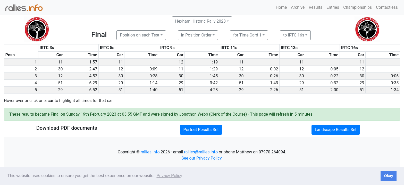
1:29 (214, 69)
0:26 (274, 75)
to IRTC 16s (293, 35)
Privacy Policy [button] (169, 175)
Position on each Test (139, 35)
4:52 (93, 75)
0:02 (274, 69)
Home (281, 7)
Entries (332, 7)
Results (315, 7)
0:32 (334, 82)
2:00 (334, 89)
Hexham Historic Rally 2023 (200, 21)
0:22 (334, 75)
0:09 (153, 69)
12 (181, 62)
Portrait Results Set (200, 129)
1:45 (214, 75)
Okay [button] (388, 176)
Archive (298, 7)
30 (60, 69)
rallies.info (150, 152)
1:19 (214, 62)
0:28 (153, 75)
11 (60, 62)
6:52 (93, 89)
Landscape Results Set (336, 129)
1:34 (395, 89)
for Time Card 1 (247, 35)
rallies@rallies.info (201, 152)
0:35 (395, 82)
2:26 (274, 89)
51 (60, 82)
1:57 (93, 62)
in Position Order (196, 35)
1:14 (153, 82)
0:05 (334, 69)
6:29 (93, 82)
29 (121, 82)
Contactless (387, 7)
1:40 (153, 89)
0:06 (395, 75)
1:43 (274, 82)
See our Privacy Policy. (202, 158)
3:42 (214, 82)
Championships (357, 7)
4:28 (214, 89)
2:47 (93, 69)
